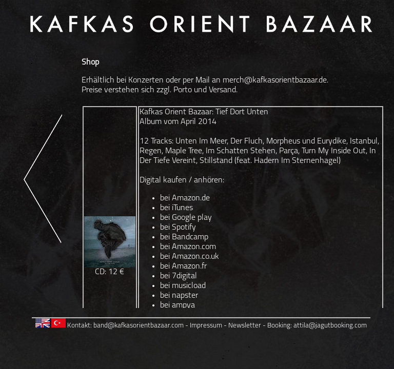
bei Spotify (178, 227)
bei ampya (177, 305)
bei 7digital (178, 276)
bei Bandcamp (184, 237)
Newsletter (244, 325)
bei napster (179, 296)
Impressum (206, 325)
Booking (278, 325)
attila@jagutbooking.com (330, 325)
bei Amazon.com (188, 247)
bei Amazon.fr (183, 266)
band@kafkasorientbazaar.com (138, 325)
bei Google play (186, 218)
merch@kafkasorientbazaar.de (275, 80)
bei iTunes (176, 208)
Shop (90, 62)
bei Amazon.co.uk (189, 257)
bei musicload (183, 286)
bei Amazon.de (185, 198)
